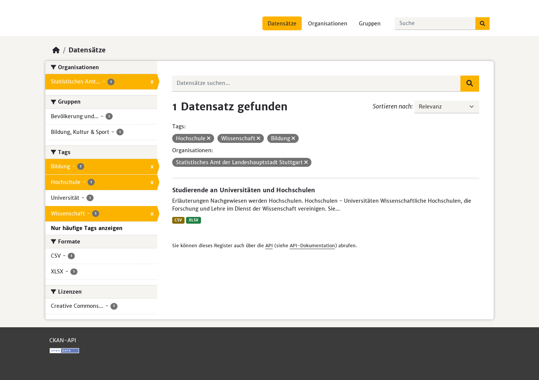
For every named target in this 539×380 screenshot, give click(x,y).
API (269, 245)
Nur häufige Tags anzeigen (86, 228)
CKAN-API (62, 340)
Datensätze (282, 23)
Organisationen (327, 23)
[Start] (56, 50)
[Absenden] (482, 23)
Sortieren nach (392, 106)
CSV (178, 220)
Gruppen (370, 23)
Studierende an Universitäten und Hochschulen (243, 190)
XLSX (193, 220)
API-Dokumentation (312, 245)
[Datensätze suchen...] (435, 23)
